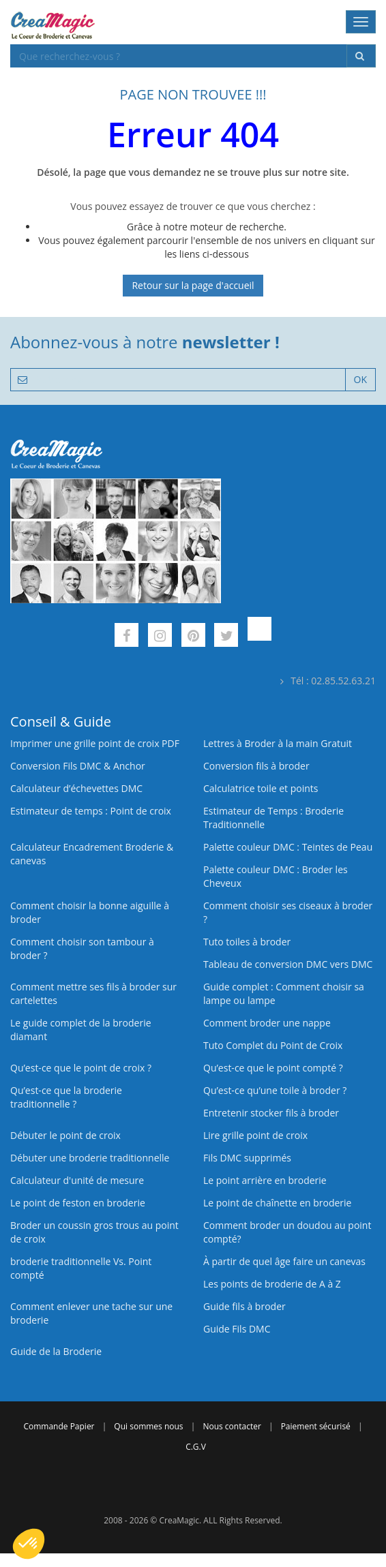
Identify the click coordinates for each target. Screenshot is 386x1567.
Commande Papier (58, 1426)
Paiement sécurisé (316, 1426)
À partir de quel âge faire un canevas (284, 1261)
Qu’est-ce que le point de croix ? (80, 1067)
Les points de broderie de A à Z (272, 1283)
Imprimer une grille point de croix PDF (94, 743)
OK (360, 379)
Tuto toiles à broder (247, 941)
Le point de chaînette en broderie (277, 1202)
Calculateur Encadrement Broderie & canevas (91, 853)
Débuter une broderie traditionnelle (89, 1157)
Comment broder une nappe (267, 1022)
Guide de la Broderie (56, 1351)
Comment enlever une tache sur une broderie (91, 1313)
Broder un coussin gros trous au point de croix (94, 1232)
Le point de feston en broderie (77, 1202)
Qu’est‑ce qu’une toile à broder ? (274, 1090)
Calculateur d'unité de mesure (77, 1180)
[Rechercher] (361, 55)
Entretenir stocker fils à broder (271, 1112)
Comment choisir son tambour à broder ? (82, 948)
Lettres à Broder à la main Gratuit (277, 743)
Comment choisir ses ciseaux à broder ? (287, 912)
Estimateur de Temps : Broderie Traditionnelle (273, 817)
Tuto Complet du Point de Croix (272, 1045)
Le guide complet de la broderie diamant (80, 1029)
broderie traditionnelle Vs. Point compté (80, 1268)
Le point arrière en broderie (265, 1180)
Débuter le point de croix (65, 1135)
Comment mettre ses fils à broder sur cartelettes (93, 993)
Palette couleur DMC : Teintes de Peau (287, 846)
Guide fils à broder (244, 1306)
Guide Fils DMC (237, 1328)
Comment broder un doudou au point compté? (287, 1232)
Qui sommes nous (148, 1426)
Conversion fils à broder (256, 765)
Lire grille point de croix (255, 1135)
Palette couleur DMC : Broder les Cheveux (275, 876)
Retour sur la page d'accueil (193, 285)
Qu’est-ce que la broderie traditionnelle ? (66, 1097)
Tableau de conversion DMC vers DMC (287, 964)
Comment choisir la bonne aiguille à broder (89, 912)
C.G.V (195, 1446)
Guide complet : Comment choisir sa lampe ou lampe (283, 993)
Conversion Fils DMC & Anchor (77, 765)
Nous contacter (232, 1426)
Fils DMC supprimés (247, 1157)
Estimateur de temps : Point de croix (90, 810)
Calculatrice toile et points (260, 788)
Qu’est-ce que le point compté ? (273, 1067)
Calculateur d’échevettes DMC (76, 788)
